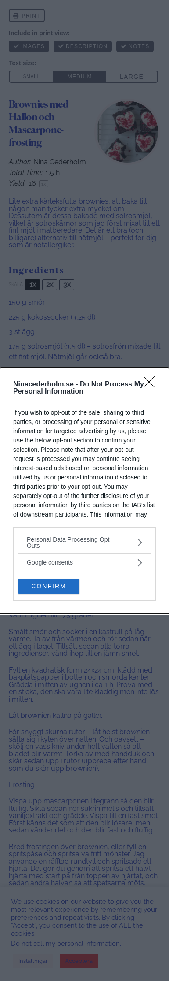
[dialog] (84, 491)
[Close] (152, 384)
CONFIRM (48, 585)
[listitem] (84, 542)
